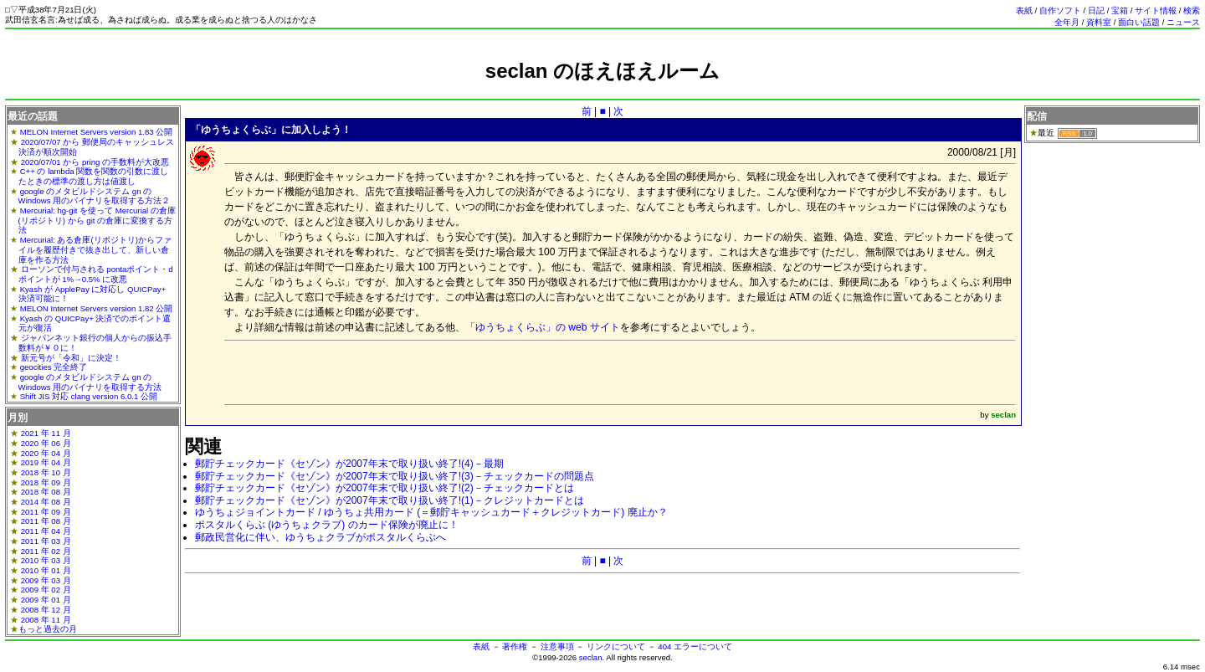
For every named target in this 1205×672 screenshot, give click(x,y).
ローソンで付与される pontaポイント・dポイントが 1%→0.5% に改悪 (95, 274)
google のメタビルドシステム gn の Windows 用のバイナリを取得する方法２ (94, 196)
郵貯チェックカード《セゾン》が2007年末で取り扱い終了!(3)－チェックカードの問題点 (394, 476)
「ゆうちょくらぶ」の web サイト (542, 327)
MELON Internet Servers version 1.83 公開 (96, 131)
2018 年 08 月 (46, 491)
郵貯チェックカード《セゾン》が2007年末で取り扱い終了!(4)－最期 (349, 463)
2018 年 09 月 (46, 482)
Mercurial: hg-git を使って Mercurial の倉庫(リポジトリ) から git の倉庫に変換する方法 (97, 220)
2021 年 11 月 (46, 433)
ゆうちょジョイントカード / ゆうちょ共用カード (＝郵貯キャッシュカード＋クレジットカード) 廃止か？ (431, 512)
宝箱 (1119, 10)
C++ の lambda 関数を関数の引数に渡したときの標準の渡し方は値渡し (93, 176)
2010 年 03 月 (46, 560)
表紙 (1024, 10)
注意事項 (557, 646)
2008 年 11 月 (46, 619)
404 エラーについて (695, 646)
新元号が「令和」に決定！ (71, 357)
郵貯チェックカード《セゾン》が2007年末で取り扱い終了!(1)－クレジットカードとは (389, 500)
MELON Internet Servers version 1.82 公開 (96, 308)
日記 (1096, 10)
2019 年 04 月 (46, 462)
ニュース (1183, 22)
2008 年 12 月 (46, 609)
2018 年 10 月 (46, 472)
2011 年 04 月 (46, 531)
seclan (590, 657)
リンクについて (616, 646)
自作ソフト (1060, 10)
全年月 (1066, 22)
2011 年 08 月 (46, 521)
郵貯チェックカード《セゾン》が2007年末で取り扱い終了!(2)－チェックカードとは (384, 488)
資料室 (1098, 22)
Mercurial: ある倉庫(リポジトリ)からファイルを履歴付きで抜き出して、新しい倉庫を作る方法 (95, 249)
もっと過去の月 (47, 629)
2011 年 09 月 (46, 511)
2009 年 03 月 (46, 580)
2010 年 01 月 (46, 570)
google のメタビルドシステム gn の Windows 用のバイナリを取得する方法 (90, 382)
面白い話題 (1139, 22)
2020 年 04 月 (46, 453)
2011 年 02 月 (46, 551)
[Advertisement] (602, 90)
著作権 (514, 646)
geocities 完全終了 (54, 367)
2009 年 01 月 (46, 599)
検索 (1191, 10)
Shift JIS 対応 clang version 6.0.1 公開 (88, 396)
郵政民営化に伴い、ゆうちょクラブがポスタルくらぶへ (320, 537)
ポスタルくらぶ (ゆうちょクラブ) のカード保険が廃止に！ (327, 525)
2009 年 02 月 (46, 589)
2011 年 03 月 (46, 541)
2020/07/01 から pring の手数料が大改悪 (95, 162)
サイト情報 (1156, 10)
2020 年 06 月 (46, 443)
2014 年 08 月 (46, 501)
